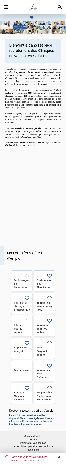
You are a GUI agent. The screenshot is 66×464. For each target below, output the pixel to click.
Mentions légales (33, 436)
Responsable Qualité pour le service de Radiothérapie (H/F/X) (45, 399)
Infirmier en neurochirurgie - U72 (45, 306)
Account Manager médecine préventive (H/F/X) (20, 399)
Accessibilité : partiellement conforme (33, 446)
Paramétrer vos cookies (33, 443)
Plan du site (33, 449)
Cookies (33, 439)
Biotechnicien (22, 370)
